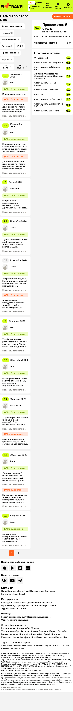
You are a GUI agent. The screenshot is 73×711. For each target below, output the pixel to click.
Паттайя (62, 631)
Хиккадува (49, 637)
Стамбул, (15, 631)
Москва (35, 628)
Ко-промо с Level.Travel (13, 594)
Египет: (5, 634)
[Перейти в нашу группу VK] (4, 580)
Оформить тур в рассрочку (15, 605)
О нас (4, 591)
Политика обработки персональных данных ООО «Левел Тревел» (31, 689)
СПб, (27, 628)
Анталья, (25, 631)
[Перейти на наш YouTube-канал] (12, 580)
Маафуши (25, 637)
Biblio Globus (13, 645)
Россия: (5, 628)
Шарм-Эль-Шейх (28, 634)
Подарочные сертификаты (38, 602)
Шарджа (56, 634)
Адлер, (21, 628)
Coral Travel (26, 645)
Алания (34, 631)
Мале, (17, 637)
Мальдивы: (7, 637)
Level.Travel (38, 645)
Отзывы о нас (37, 591)
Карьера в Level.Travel (19, 591)
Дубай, (47, 634)
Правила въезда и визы (39, 617)
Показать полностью (14, 116)
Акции (25, 620)
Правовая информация (12, 687)
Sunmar (5, 648)
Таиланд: (44, 631)
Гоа (65, 637)
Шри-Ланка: (37, 637)
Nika (3, 20)
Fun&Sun (65, 645)
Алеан (22, 648)
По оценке (22, 66)
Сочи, (13, 628)
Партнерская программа (43, 605)
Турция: (5, 631)
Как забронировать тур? (14, 617)
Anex (3, 645)
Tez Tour (13, 648)
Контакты (50, 591)
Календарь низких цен (12, 602)
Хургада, (14, 634)
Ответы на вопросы (11, 620)
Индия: (59, 637)
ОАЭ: (40, 634)
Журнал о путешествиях (13, 608)
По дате (7, 66)
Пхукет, (53, 631)
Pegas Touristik (52, 645)
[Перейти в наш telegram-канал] (20, 580)
